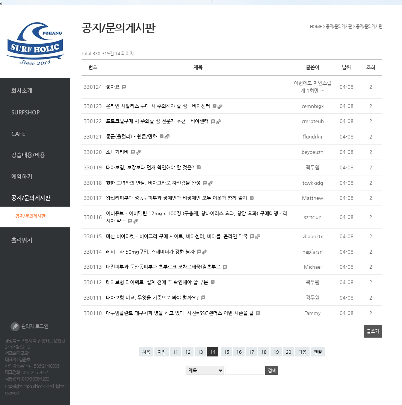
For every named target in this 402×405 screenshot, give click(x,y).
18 (263, 352)
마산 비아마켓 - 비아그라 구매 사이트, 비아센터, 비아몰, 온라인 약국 (177, 236)
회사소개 (21, 90)
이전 (161, 352)
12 (187, 352)
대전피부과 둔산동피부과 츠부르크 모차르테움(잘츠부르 (164, 266)
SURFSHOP (25, 112)
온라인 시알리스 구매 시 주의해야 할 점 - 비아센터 (159, 106)
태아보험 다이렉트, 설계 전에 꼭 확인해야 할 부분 (158, 282)
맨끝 (318, 352)
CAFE (18, 133)
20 (288, 352)
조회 (370, 67)
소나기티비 (118, 152)
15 (226, 352)
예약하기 (21, 176)
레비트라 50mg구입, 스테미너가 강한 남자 (151, 251)
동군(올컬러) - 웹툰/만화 (132, 136)
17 (251, 352)
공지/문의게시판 (30, 198)
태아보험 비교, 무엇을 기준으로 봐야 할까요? (153, 297)
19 (276, 352)
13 (200, 352)
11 (175, 352)
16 (239, 352)
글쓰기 (373, 331)
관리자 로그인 (29, 326)
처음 (146, 352)
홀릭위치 (21, 240)
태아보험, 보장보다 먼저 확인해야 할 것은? (151, 167)
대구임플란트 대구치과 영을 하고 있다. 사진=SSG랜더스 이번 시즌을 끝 (180, 313)
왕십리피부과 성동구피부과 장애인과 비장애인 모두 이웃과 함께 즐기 (177, 198)
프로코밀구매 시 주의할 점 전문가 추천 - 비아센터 (158, 121)
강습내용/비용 (28, 155)
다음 (302, 352)
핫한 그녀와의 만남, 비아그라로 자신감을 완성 (154, 183)
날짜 (346, 67)
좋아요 (113, 87)
